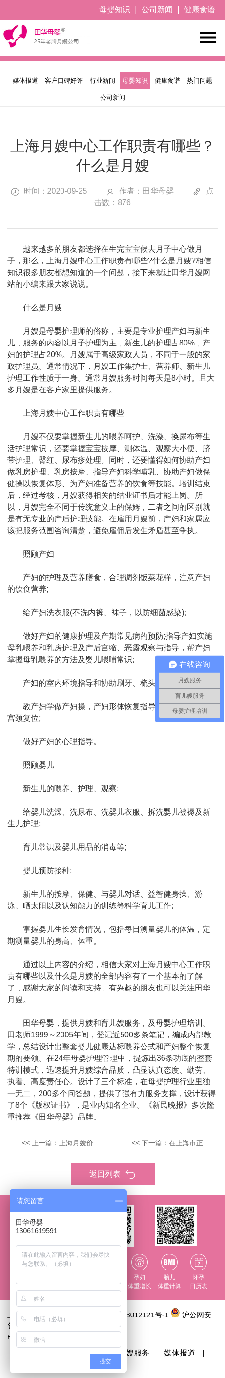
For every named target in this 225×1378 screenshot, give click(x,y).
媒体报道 (25, 80)
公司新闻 (157, 9)
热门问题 (199, 80)
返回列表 (112, 1174)
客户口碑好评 (64, 80)
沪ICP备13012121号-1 (131, 1315)
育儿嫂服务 (129, 1353)
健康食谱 (199, 9)
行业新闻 (102, 80)
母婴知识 (114, 9)
